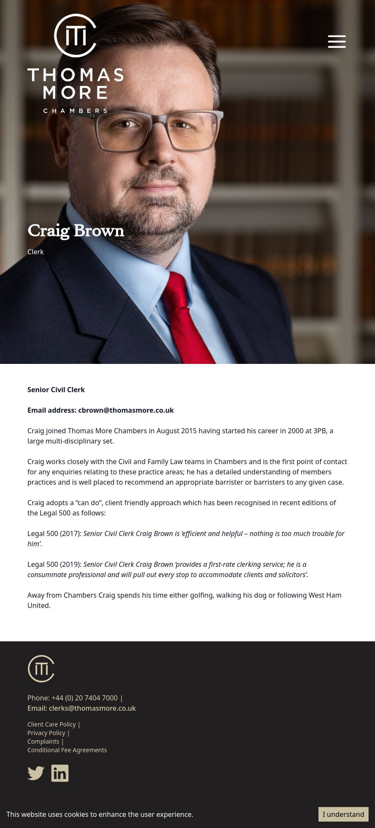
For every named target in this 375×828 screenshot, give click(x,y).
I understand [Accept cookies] (343, 814)
